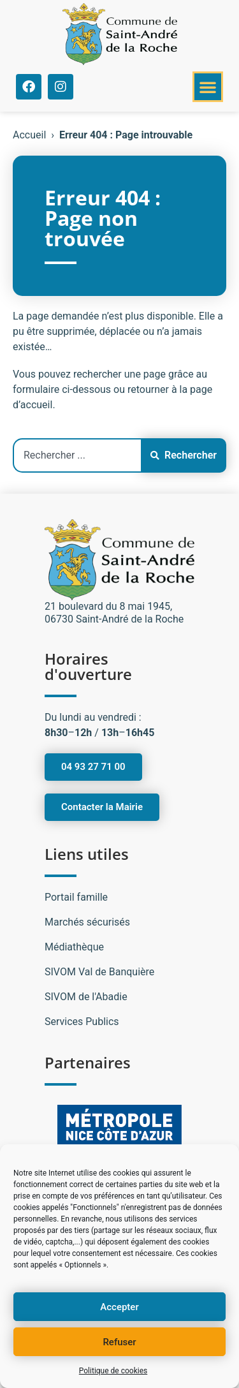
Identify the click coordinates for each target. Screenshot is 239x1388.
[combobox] (77, 455)
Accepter (119, 1307)
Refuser (119, 1342)
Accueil (29, 135)
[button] (207, 86)
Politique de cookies (113, 1370)
